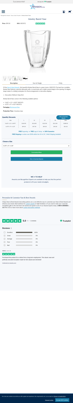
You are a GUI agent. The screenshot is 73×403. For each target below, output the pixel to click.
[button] (19, 1)
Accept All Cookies (62, 400)
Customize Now (36, 152)
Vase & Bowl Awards (13, 87)
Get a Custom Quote (63, 117)
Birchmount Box (15, 107)
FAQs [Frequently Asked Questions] (60, 83)
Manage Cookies (49, 400)
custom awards (30, 204)
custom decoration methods (31, 207)
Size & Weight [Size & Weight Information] (37, 83)
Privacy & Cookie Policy (60, 396)
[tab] (14, 83)
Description (14, 83)
